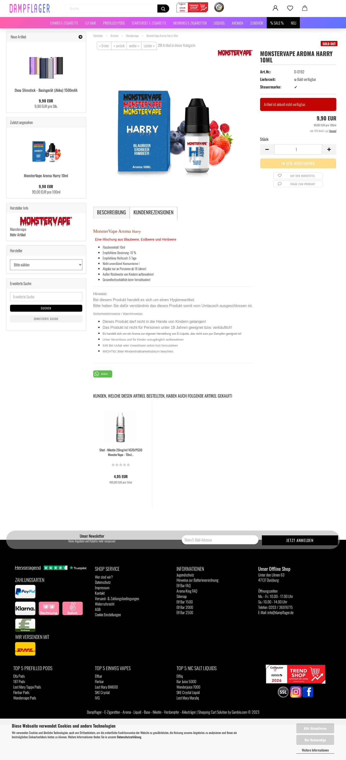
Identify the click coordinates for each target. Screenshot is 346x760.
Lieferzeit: (268, 79)
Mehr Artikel (18, 234)
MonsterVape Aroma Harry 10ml (46, 175)
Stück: (264, 139)
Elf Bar (90, 23)
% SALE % (277, 23)
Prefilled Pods (114, 23)
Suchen (46, 308)
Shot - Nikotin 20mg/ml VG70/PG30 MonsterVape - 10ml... (120, 452)
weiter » (134, 45)
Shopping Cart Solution (212, 712)
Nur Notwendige (315, 739)
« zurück (119, 45)
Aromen (237, 23)
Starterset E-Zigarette (149, 23)
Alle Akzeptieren (315, 728)
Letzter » (149, 45)
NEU (293, 23)
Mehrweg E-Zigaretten (190, 23)
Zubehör (256, 23)
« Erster (104, 45)
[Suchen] (163, 8)
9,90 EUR (46, 101)
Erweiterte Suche (46, 319)
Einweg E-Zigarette (64, 23)
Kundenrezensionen (153, 212)
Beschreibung (111, 212)
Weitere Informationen (315, 749)
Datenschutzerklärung (129, 736)
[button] (102, 374)
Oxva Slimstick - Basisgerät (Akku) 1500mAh (46, 90)
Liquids (219, 23)
